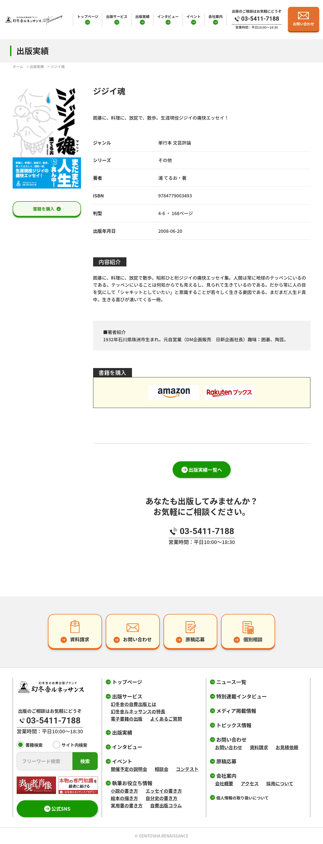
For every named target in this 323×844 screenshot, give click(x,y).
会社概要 (224, 783)
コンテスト (187, 769)
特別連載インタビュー (241, 696)
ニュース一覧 (231, 682)
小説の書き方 (124, 790)
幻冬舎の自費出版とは (133, 704)
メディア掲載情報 (236, 710)
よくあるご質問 (166, 718)
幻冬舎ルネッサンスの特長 (138, 711)
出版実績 (142, 16)
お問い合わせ (228, 747)
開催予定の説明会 (129, 769)
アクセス (250, 783)
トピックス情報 (233, 725)
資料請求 (259, 747)
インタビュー (167, 16)
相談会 (161, 769)
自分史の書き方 (161, 798)
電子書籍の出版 (127, 718)
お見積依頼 (287, 747)
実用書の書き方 (127, 805)
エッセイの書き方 (164, 790)
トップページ (87, 16)
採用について (279, 783)
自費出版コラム (166, 805)
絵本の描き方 (124, 798)
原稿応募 (226, 761)
